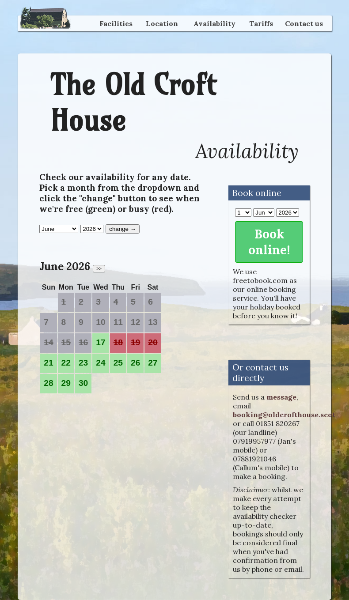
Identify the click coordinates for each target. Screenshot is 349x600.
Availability (214, 23)
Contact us (304, 23)
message (281, 396)
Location (162, 23)
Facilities (116, 23)
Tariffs (261, 23)
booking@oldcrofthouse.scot (284, 414)
